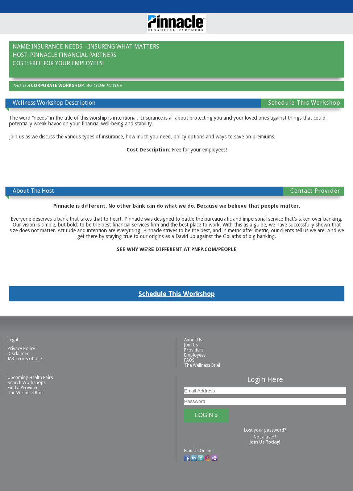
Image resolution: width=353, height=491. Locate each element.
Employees (194, 355)
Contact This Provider (177, 171)
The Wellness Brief (202, 365)
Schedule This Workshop (176, 293)
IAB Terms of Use (25, 358)
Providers (193, 350)
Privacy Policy (21, 348)
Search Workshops (27, 382)
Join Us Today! (265, 442)
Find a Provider (23, 387)
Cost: (20, 63)
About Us (193, 339)
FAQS (189, 360)
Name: (21, 46)
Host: (21, 54)
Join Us (191, 345)
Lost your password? (265, 430)
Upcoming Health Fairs (30, 377)
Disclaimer (18, 353)
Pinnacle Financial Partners (73, 54)
